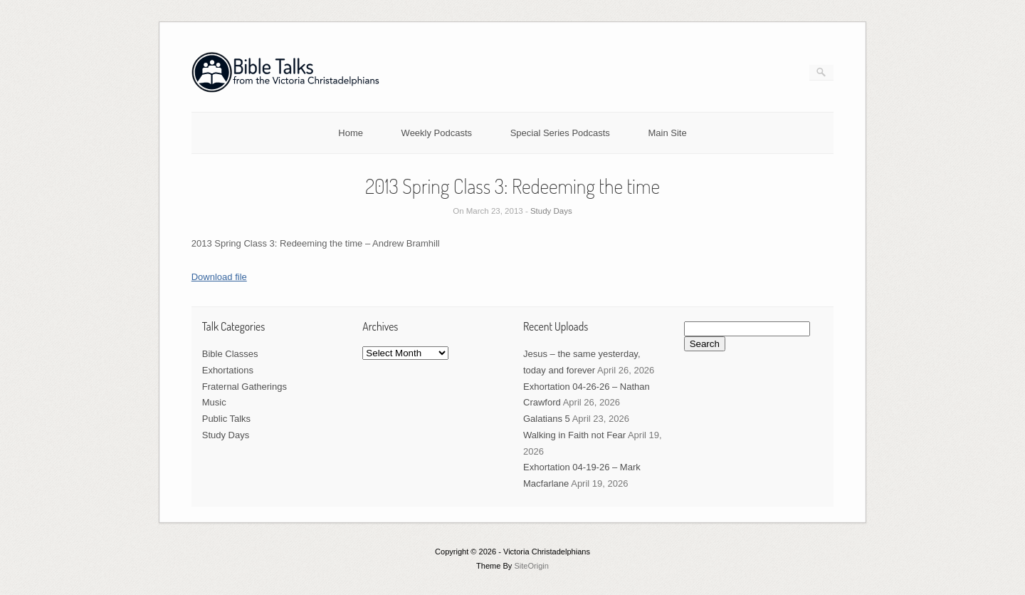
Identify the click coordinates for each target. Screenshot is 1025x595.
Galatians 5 (546, 418)
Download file (219, 276)
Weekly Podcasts (436, 133)
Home (350, 133)
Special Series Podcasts (560, 133)
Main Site (667, 133)
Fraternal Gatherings (244, 386)
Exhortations (227, 370)
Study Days (551, 211)
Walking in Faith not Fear (574, 435)
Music (214, 402)
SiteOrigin (531, 566)
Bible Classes (230, 353)
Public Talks (226, 418)
